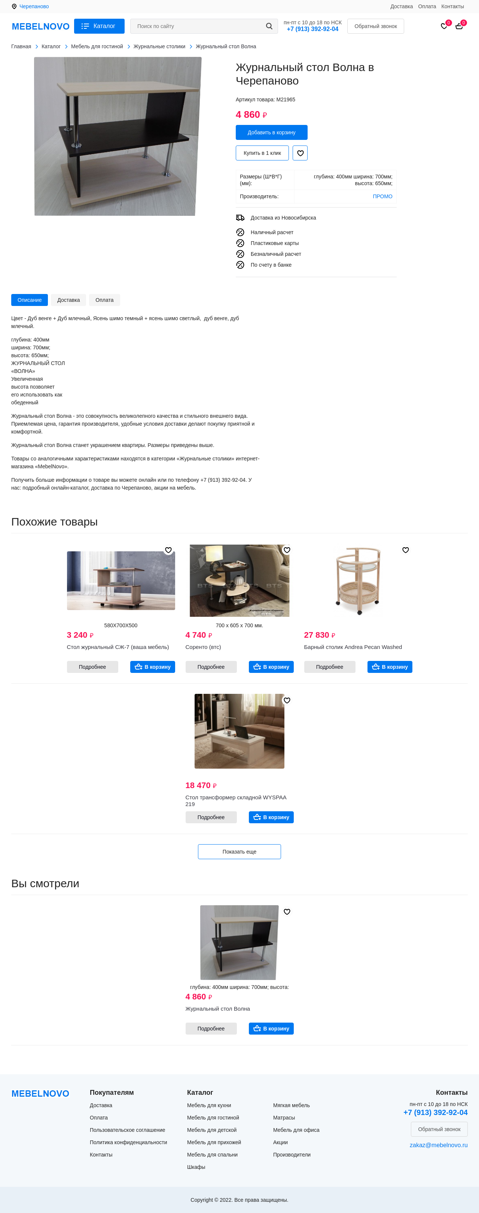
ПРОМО (383, 196)
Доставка (401, 6)
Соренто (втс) (203, 647)
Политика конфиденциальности (128, 1142)
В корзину (158, 667)
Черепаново (34, 6)
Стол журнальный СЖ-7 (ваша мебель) (118, 647)
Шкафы (196, 1167)
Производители (292, 1155)
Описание (30, 300)
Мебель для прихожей (214, 1142)
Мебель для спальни (212, 1155)
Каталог (104, 26)
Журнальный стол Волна (218, 1008)
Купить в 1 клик (262, 153)
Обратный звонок (376, 26)
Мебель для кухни (209, 1105)
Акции (280, 1142)
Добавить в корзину (272, 132)
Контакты (453, 6)
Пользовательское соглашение (127, 1130)
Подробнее (92, 667)
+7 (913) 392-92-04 (312, 29)
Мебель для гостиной (213, 1118)
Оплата (427, 6)
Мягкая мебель (291, 1105)
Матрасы (284, 1118)
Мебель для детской (212, 1130)
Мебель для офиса (296, 1130)
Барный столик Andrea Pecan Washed (353, 647)
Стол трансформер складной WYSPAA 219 (236, 800)
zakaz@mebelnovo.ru (439, 1145)
